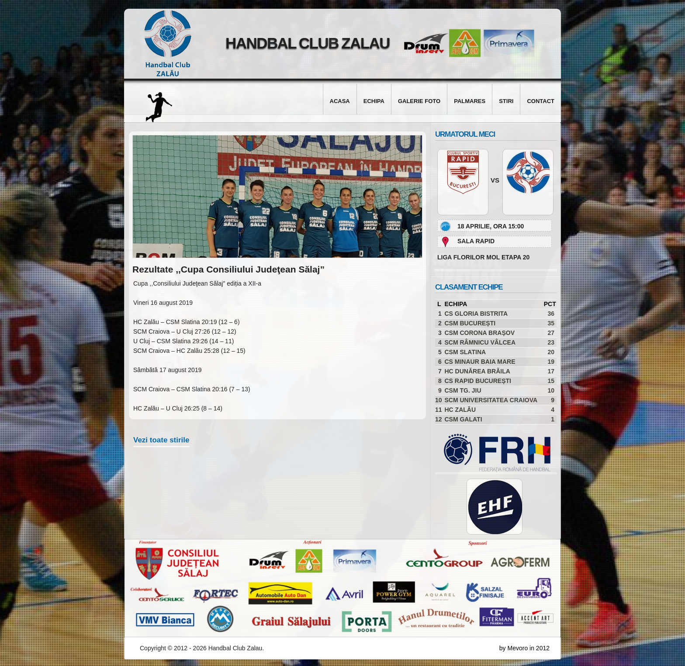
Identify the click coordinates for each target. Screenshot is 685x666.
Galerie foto (419, 101)
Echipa (373, 101)
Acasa (340, 101)
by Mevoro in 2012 (524, 648)
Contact (540, 101)
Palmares (469, 101)
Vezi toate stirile (161, 440)
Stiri (506, 101)
